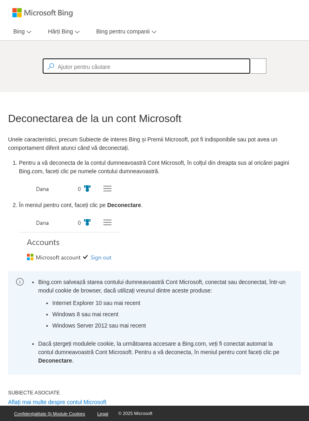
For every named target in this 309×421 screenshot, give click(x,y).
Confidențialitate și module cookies (49, 413)
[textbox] (146, 66)
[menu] (21, 31)
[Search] (254, 66)
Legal (102, 413)
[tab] (17, 31)
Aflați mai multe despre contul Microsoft (57, 402)
